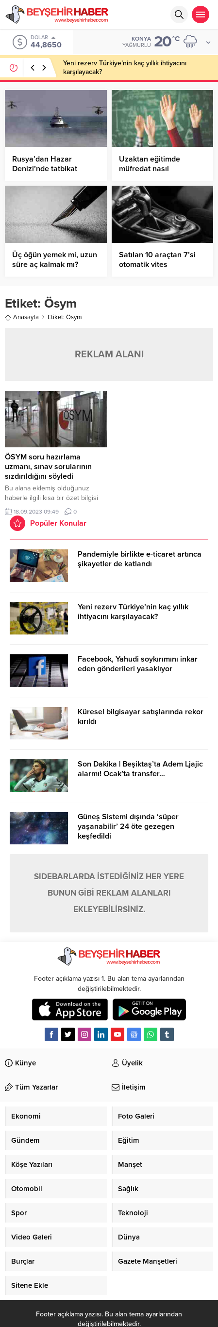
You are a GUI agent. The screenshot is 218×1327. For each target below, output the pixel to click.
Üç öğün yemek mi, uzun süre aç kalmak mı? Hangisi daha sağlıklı (54, 264)
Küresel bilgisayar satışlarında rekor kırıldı (140, 716)
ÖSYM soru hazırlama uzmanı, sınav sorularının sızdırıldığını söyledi (48, 466)
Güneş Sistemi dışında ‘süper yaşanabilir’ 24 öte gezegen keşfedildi (128, 826)
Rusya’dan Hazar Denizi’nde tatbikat (44, 164)
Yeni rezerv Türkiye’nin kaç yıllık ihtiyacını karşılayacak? (133, 611)
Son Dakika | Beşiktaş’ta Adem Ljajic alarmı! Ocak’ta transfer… (140, 769)
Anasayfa (22, 317)
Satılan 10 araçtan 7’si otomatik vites (157, 259)
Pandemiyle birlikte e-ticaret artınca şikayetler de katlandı (139, 559)
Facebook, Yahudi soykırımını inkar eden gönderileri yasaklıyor (138, 664)
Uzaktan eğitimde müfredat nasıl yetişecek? (149, 168)
